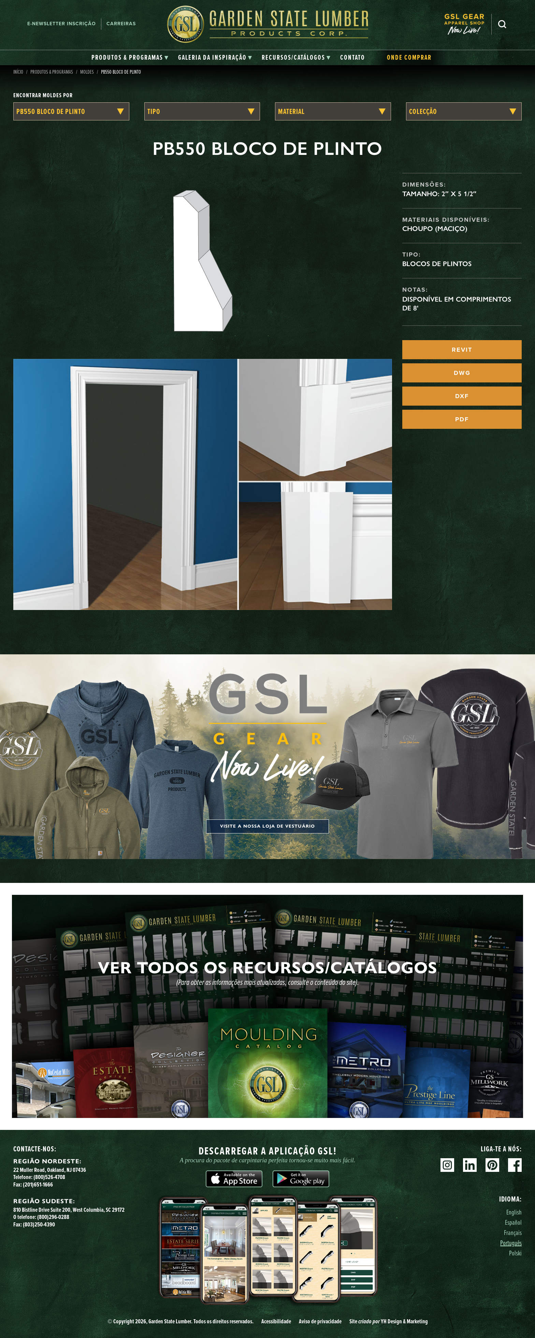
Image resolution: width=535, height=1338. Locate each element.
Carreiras (121, 23)
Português (511, 1242)
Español (513, 1222)
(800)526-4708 (49, 1177)
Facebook (515, 1165)
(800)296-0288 (53, 1216)
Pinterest (492, 1165)
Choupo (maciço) (434, 228)
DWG (462, 372)
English (514, 1212)
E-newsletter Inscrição (61, 23)
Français (513, 1232)
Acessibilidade (276, 1321)
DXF (462, 396)
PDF (462, 419)
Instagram (447, 1165)
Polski (515, 1252)
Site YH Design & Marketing (388, 1321)
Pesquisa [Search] (502, 24)
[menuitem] (468, 24)
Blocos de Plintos (437, 264)
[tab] (130, 57)
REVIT (462, 349)
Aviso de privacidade (320, 1321)
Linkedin (470, 1165)
